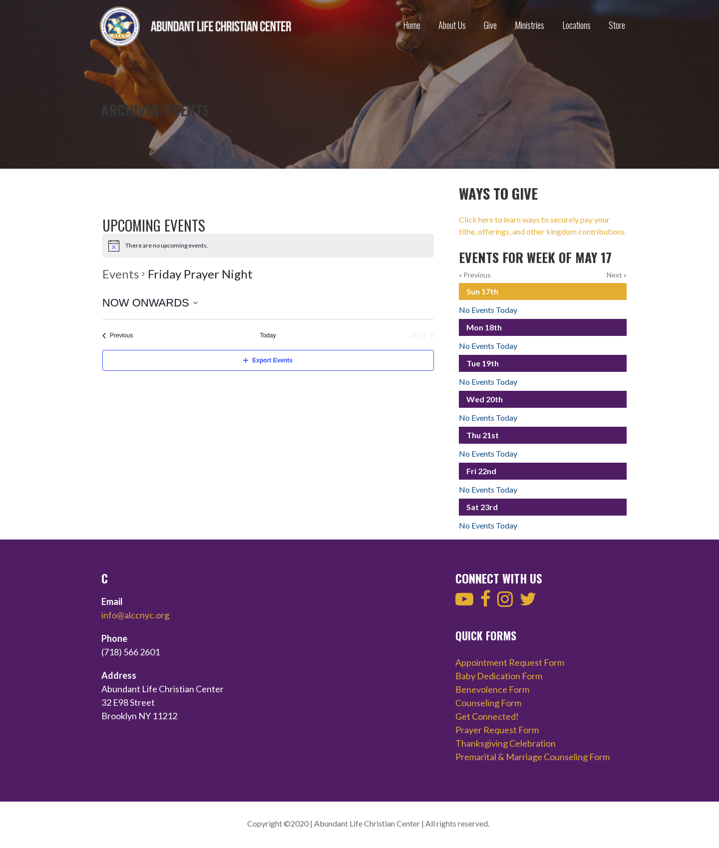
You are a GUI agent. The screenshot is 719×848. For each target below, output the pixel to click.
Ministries (529, 24)
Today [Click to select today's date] (268, 335)
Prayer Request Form (497, 729)
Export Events (268, 360)
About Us (452, 24)
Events (120, 274)
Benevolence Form (492, 689)
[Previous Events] (117, 335)
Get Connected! (487, 716)
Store (617, 24)
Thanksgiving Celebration (505, 743)
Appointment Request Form (509, 662)
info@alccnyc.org (135, 614)
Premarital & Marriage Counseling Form (532, 756)
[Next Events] (422, 335)
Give (490, 24)
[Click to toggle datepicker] (150, 302)
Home (411, 24)
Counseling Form (488, 702)
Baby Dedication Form (498, 675)
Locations (576, 24)
